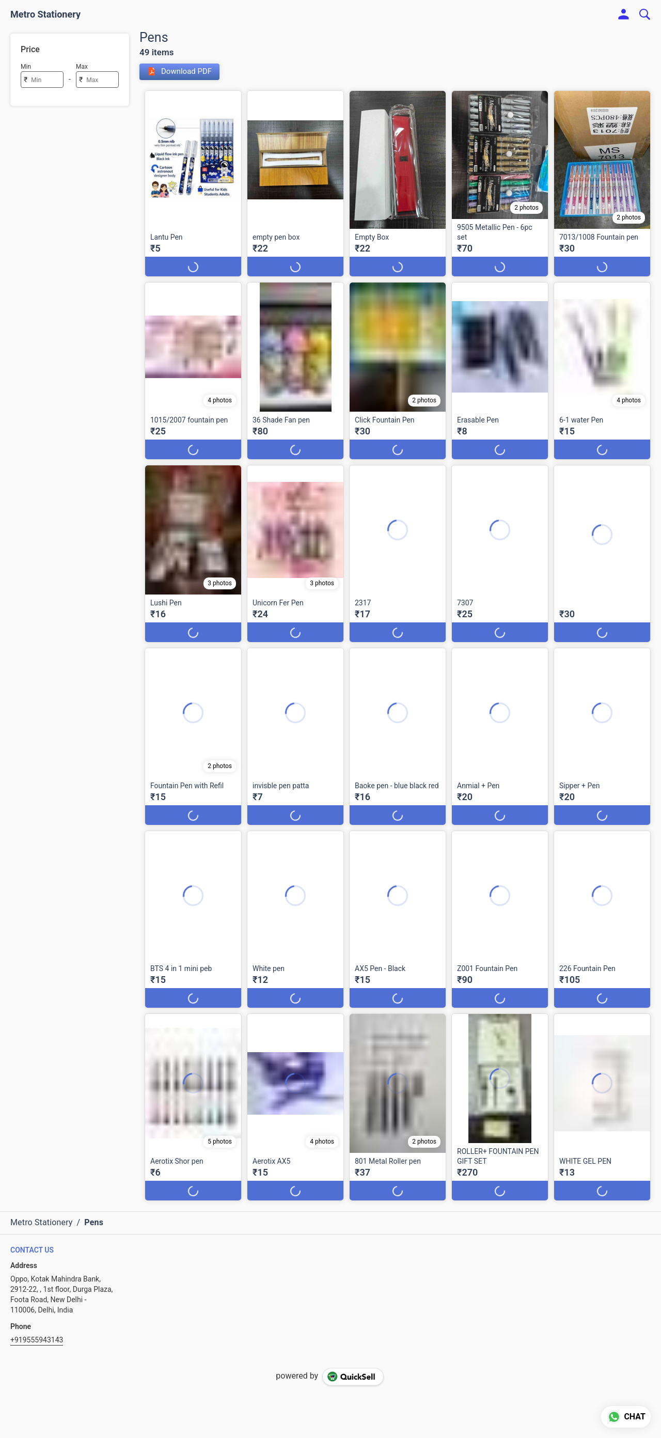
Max (82, 66)
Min (26, 66)
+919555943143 (36, 1340)
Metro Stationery (45, 14)
